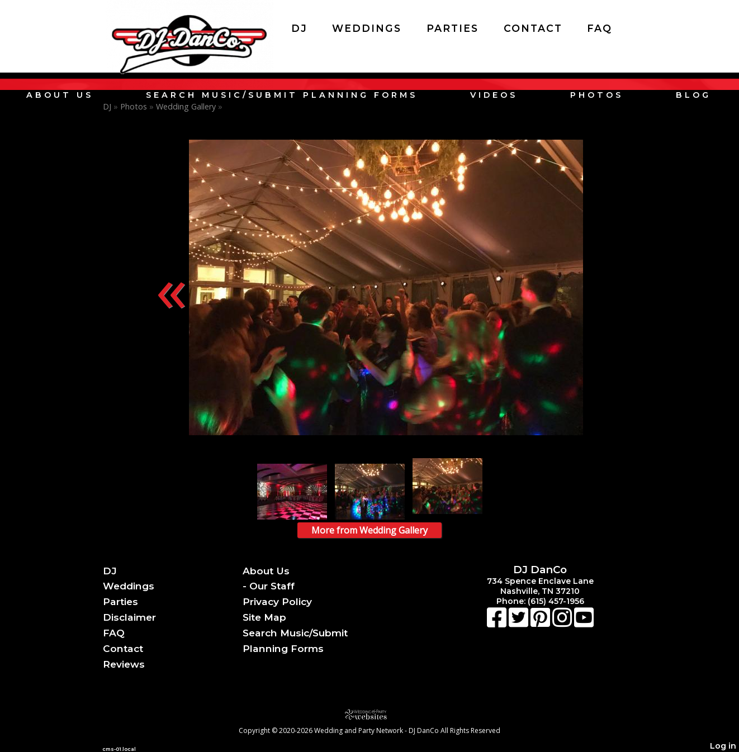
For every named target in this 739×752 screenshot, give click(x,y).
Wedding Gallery (186, 106)
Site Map (264, 617)
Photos (596, 95)
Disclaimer (129, 617)
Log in (723, 746)
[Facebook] (498, 623)
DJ (299, 28)
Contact (533, 28)
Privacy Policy (277, 601)
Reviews (124, 664)
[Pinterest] (541, 623)
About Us (59, 95)
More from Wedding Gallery (369, 530)
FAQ (599, 28)
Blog (693, 95)
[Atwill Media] (369, 714)
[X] (519, 623)
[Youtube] (584, 623)
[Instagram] (563, 623)
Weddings (366, 28)
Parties (453, 28)
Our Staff (272, 586)
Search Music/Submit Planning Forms (282, 95)
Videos (494, 95)
